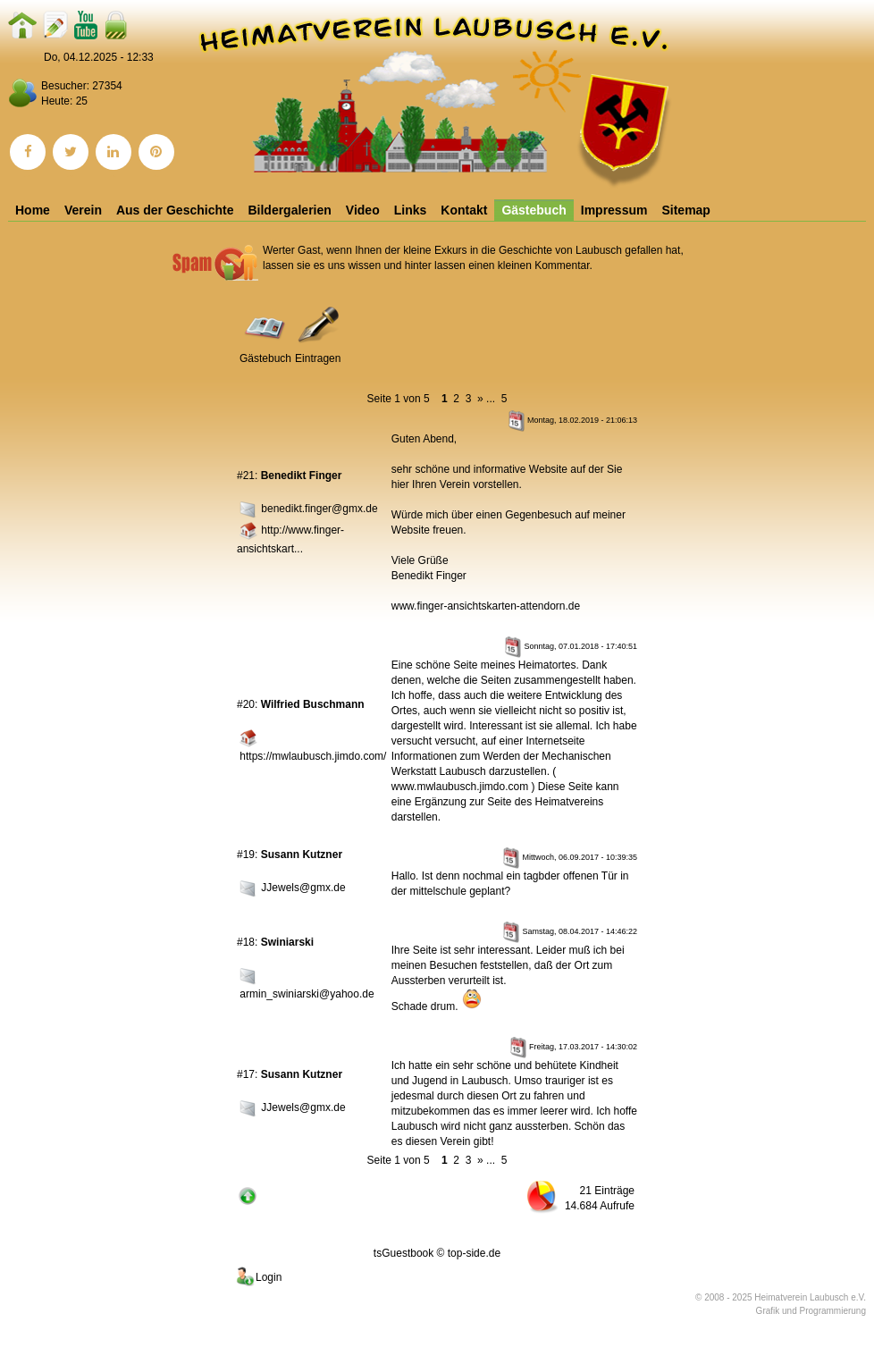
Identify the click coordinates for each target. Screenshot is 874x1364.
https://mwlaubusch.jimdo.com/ (313, 756)
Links (410, 210)
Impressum (614, 210)
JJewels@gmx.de (303, 888)
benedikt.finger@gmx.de (319, 508)
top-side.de (474, 1253)
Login (258, 1277)
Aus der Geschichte (175, 210)
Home (32, 210)
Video (363, 210)
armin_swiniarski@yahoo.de (307, 994)
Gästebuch (533, 210)
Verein (83, 210)
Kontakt (464, 210)
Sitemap (685, 210)
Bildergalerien (289, 210)
